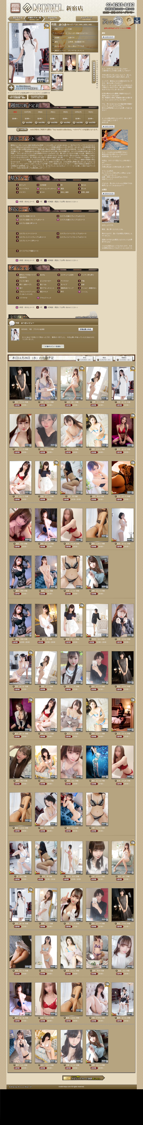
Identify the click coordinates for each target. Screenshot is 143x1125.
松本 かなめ (70, 544)
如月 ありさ (122, 449)
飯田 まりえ (122, 544)
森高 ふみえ (96, 544)
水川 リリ (71, 449)
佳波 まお (20, 544)
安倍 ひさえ (96, 449)
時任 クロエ (19, 402)
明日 (104, 359)
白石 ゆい (71, 402)
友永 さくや (45, 449)
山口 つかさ (45, 781)
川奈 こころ (19, 449)
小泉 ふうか (70, 591)
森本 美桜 (20, 591)
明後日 (124, 359)
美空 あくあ (45, 544)
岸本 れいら (19, 496)
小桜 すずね (96, 1018)
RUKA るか (96, 639)
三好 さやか (45, 402)
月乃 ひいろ (122, 496)
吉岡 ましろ (96, 591)
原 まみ (19, 876)
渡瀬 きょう (45, 496)
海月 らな (45, 591)
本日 (85, 359)
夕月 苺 (70, 496)
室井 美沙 (96, 496)
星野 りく (96, 402)
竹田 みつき (122, 402)
